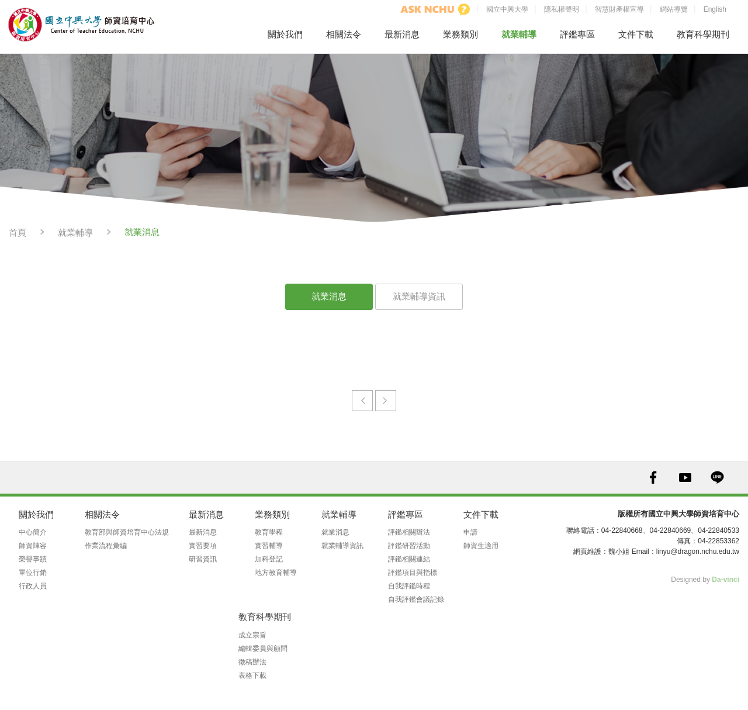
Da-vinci (725, 579)
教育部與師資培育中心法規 (127, 532)
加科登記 (269, 559)
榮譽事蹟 (33, 559)
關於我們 (285, 34)
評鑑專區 (577, 34)
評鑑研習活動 (409, 546)
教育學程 (269, 532)
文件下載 (635, 34)
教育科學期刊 (703, 34)
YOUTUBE (685, 477)
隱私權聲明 (561, 9)
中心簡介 (33, 532)
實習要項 (203, 546)
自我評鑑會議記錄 (416, 599)
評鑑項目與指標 (412, 572)
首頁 (17, 232)
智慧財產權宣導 (619, 9)
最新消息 (402, 34)
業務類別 (460, 34)
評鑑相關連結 (409, 559)
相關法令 (343, 34)
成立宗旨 (252, 635)
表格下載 (252, 675)
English (715, 9)
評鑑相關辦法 (409, 532)
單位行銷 (33, 572)
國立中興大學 (507, 9)
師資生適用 (480, 546)
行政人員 (33, 586)
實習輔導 (269, 546)
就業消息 (329, 296)
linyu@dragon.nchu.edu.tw (697, 551)
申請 (470, 532)
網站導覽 (674, 9)
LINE (717, 477)
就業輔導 (518, 34)
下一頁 (385, 400)
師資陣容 (33, 546)
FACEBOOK (653, 477)
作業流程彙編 (106, 546)
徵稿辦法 (252, 662)
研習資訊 (203, 559)
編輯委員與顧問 (263, 648)
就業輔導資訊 (419, 296)
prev (362, 400)
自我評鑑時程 (409, 586)
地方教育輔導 (276, 572)
